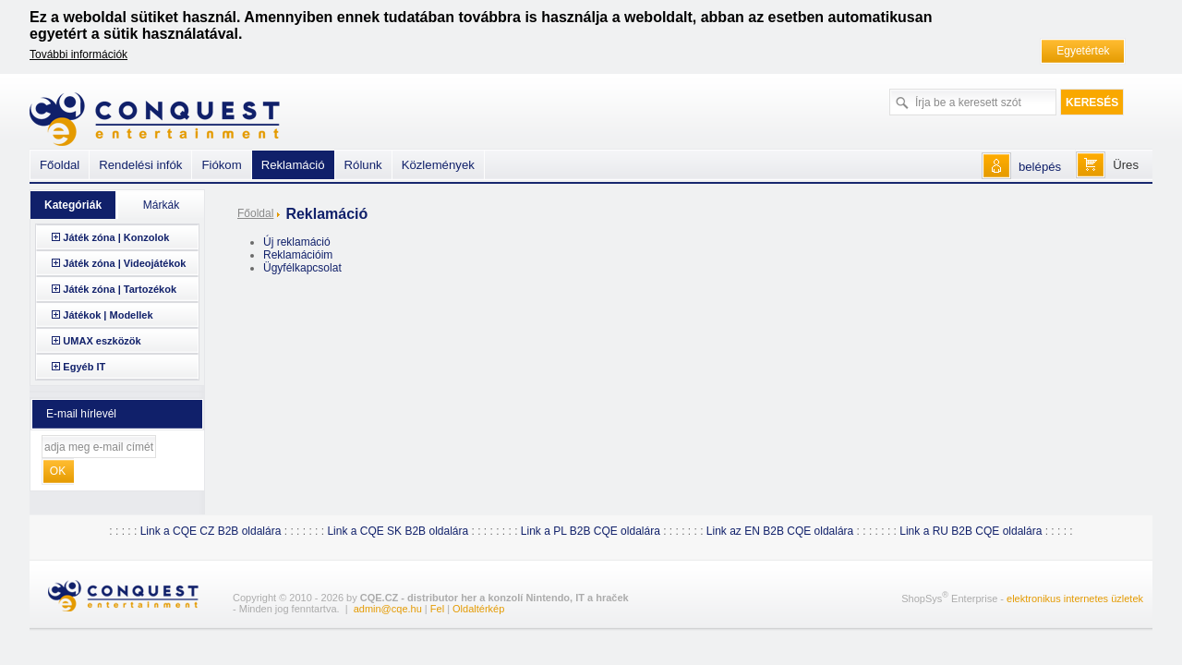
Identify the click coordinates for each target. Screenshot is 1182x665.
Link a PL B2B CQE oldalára (590, 531)
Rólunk (363, 165)
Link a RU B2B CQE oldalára (970, 531)
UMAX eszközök (101, 340)
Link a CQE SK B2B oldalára (397, 531)
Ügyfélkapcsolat (302, 267)
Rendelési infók (140, 165)
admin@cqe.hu (388, 608)
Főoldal (255, 213)
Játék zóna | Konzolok (116, 237)
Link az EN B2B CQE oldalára (779, 531)
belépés (1040, 167)
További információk (78, 54)
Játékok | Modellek (107, 314)
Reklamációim (297, 254)
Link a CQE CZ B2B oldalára (211, 531)
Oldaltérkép (478, 608)
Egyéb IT (84, 366)
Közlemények (438, 165)
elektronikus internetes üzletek (1075, 598)
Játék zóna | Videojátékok (124, 263)
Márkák (161, 205)
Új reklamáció (297, 242)
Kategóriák (73, 205)
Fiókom (221, 165)
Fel (437, 608)
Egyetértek (1082, 50)
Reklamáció (293, 165)
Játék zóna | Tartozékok (119, 289)
